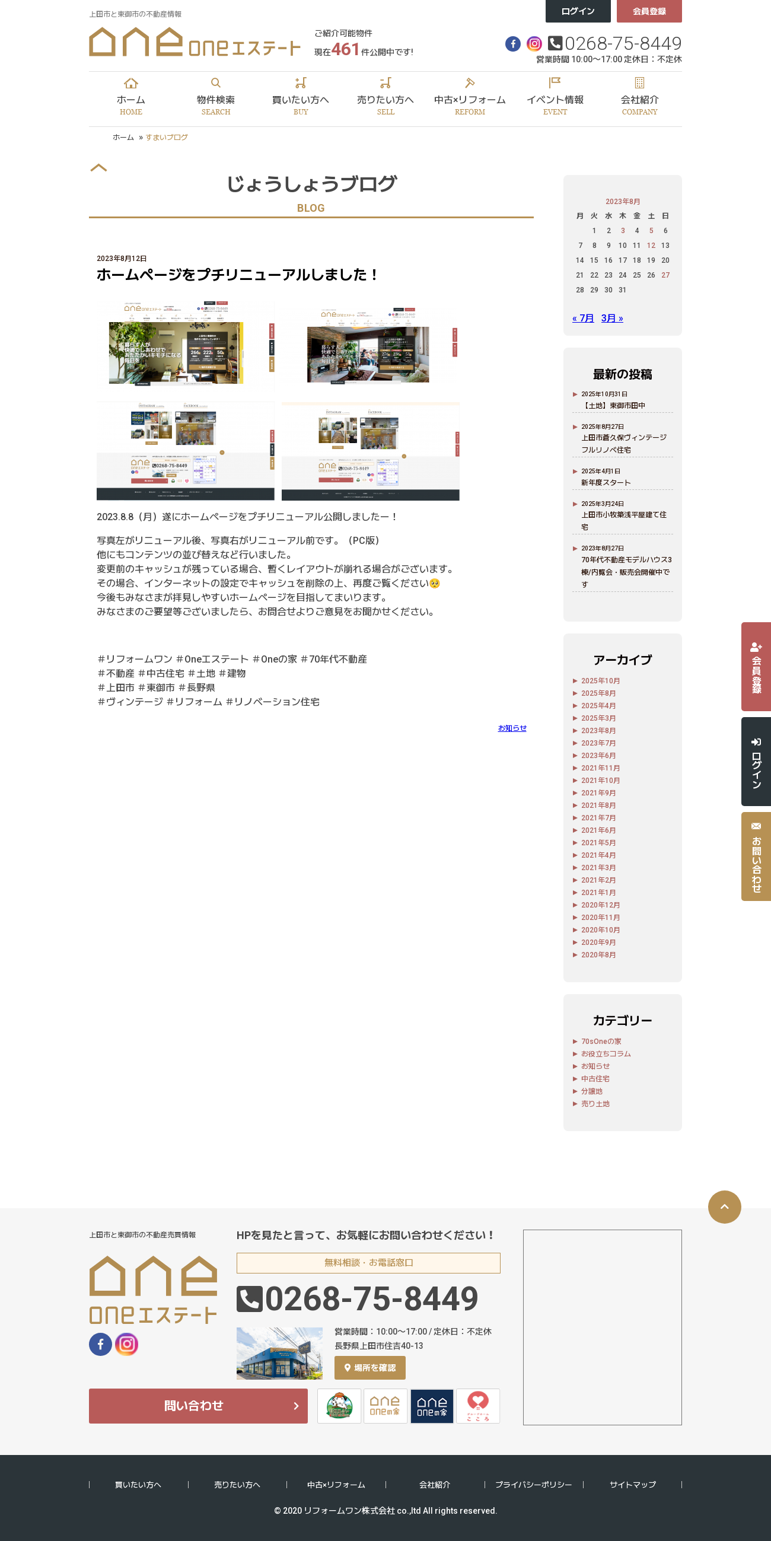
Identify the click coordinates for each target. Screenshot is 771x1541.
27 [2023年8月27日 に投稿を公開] (665, 275)
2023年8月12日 (122, 258)
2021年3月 (598, 868)
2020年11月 (600, 917)
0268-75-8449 (623, 43)
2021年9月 (598, 793)
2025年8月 (598, 693)
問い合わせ (194, 1406)
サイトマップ (633, 1484)
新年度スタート (606, 483)
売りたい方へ (237, 1484)
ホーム (123, 137)
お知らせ (512, 728)
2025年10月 (600, 681)
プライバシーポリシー (533, 1484)
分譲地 (592, 1091)
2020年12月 (600, 905)
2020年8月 (598, 955)
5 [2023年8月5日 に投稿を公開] (651, 231)
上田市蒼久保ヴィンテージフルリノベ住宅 (624, 444)
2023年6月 (598, 756)
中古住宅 (595, 1079)
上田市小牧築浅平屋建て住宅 (624, 521)
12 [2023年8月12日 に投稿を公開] (651, 245)
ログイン (578, 11)
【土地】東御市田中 (613, 406)
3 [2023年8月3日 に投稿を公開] (623, 231)
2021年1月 (598, 893)
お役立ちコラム (606, 1054)
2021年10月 (600, 780)
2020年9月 (598, 942)
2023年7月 (598, 743)
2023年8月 (598, 731)
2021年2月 (598, 880)
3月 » (612, 318)
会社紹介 (434, 1484)
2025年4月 (598, 706)
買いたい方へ (138, 1484)
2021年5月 (598, 843)
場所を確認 (370, 1368)
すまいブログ (166, 137)
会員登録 (649, 11)
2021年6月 (598, 830)
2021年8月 (598, 805)
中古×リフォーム (336, 1484)
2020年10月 (600, 930)
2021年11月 (600, 768)
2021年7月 (598, 818)
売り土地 (595, 1104)
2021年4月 (598, 855)
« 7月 (583, 318)
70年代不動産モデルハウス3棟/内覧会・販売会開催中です (626, 572)
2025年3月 (598, 718)
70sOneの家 (601, 1041)
